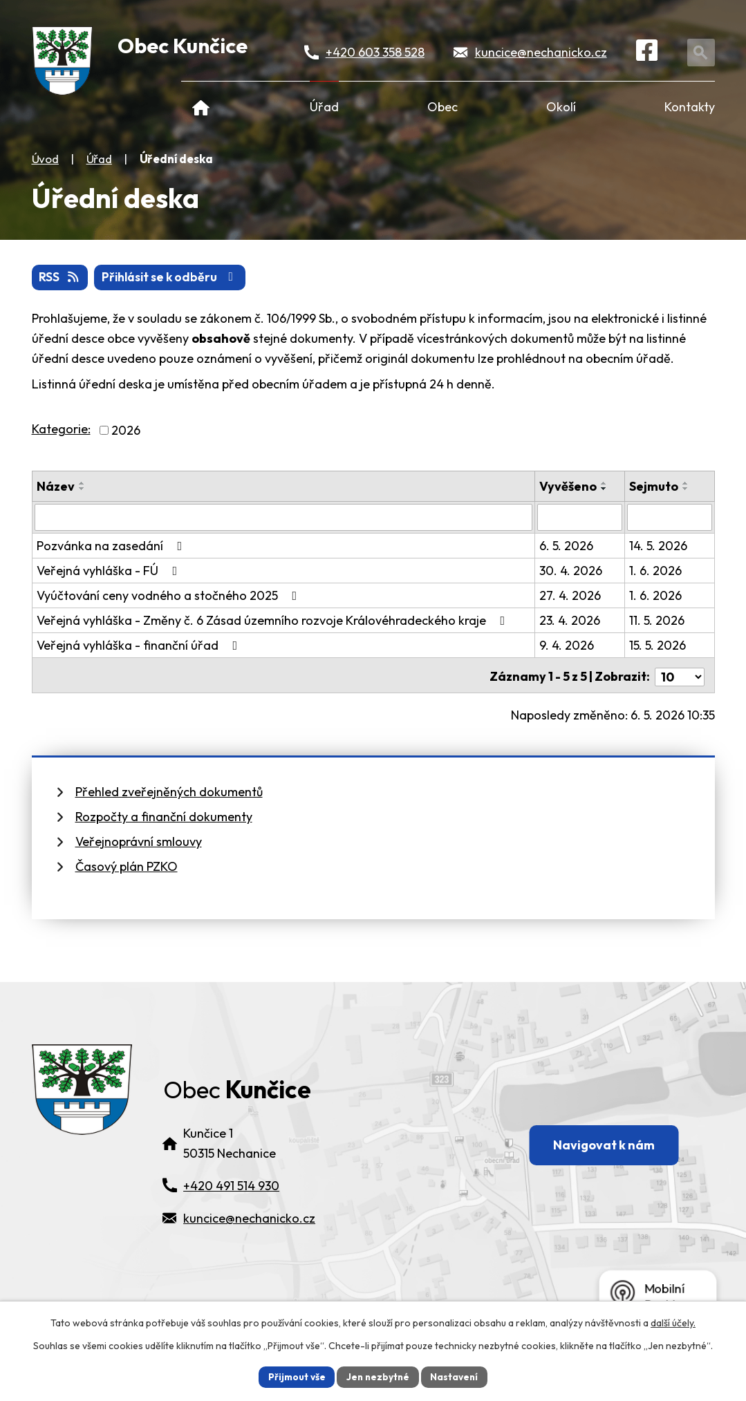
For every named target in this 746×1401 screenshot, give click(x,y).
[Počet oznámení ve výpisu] (680, 673)
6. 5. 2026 (567, 546)
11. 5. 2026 (656, 620)
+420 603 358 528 (375, 53)
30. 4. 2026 (571, 571)
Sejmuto (653, 487)
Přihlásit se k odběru (174, 278)
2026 (125, 431)
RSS (60, 278)
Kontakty (689, 107)
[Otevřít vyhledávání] (703, 53)
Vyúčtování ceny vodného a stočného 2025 (170, 595)
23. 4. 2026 (570, 620)
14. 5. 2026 (658, 546)
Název (56, 487)
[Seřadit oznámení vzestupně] (82, 484)
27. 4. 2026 (571, 595)
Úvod (201, 107)
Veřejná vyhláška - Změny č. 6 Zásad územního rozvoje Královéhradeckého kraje (274, 620)
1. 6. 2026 (655, 571)
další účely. (673, 1322)
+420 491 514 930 (231, 1206)
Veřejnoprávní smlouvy (138, 838)
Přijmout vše (294, 1376)
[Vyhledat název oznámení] (284, 518)
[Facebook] (649, 53)
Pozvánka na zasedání (112, 546)
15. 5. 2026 (657, 645)
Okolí (561, 107)
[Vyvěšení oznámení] (580, 518)
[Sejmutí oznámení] (669, 518)
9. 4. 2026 (567, 645)
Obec (442, 107)
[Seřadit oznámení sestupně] (82, 489)
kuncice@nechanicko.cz (542, 53)
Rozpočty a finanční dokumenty (163, 813)
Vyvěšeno (568, 487)
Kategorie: (61, 430)
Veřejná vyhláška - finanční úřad (140, 645)
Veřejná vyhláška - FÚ (110, 571)
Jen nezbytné (378, 1376)
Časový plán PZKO (126, 863)
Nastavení (456, 1376)
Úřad (324, 107)
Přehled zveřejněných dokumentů (169, 788)
